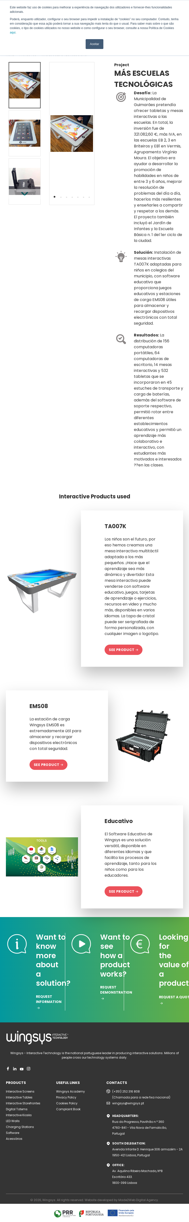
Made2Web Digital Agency (138, 1200)
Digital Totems (17, 1109)
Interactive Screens (20, 1091)
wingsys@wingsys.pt (128, 1103)
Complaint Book (68, 1109)
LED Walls (13, 1121)
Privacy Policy (66, 1097)
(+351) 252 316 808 (126, 1091)
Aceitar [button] (94, 44)
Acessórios (14, 1139)
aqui (13, 32)
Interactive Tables (19, 1097)
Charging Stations (20, 1127)
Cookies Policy (67, 1103)
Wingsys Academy (70, 1091)
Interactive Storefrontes (23, 1103)
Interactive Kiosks (19, 1115)
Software (12, 1133)
